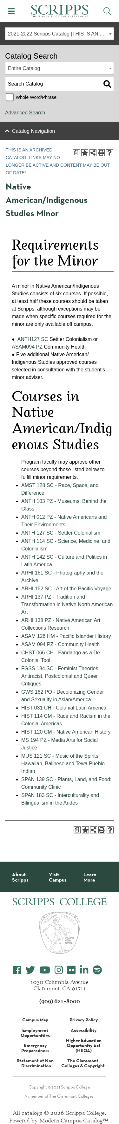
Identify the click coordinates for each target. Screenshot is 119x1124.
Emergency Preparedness (35, 1048)
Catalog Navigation (33, 131)
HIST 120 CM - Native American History (66, 732)
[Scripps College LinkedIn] (84, 970)
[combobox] (59, 33)
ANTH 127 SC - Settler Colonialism (60, 533)
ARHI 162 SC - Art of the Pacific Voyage (66, 588)
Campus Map (35, 1019)
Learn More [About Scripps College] (89, 877)
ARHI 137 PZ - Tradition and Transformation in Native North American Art (67, 604)
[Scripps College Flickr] (71, 970)
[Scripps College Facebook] (17, 970)
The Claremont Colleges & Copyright (83, 1063)
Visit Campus (58, 877)
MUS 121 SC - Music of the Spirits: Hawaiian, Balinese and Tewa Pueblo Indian (63, 763)
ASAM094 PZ (27, 347)
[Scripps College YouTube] (44, 970)
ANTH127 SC (32, 339)
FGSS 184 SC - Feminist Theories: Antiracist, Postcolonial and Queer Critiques (60, 676)
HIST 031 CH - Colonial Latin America (63, 707)
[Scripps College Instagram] (59, 970)
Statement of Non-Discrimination (36, 1063)
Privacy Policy (83, 1019)
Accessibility (83, 1030)
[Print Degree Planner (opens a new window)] (76, 152)
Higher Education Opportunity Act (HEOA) (84, 1045)
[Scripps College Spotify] (97, 970)
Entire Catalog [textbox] (24, 68)
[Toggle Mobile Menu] (11, 11)
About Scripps (20, 877)
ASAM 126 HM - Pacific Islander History (66, 636)
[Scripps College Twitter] (30, 970)
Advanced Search (25, 112)
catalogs (32, 1112)
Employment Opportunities (35, 1033)
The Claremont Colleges (71, 1096)
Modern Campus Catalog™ (73, 1120)
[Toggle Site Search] (107, 11)
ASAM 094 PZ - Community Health (60, 644)
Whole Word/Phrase (36, 97)
